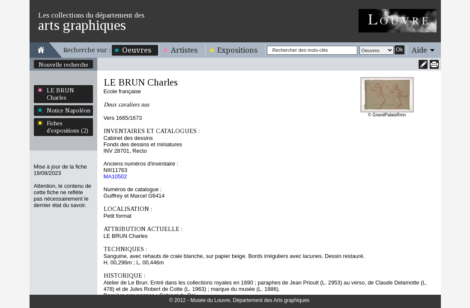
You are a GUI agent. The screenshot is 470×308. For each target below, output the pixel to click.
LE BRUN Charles (60, 94)
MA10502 (115, 176)
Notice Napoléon (68, 110)
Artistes (184, 50)
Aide (419, 50)
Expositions (237, 50)
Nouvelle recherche (63, 64)
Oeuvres (136, 50)
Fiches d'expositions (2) (67, 127)
